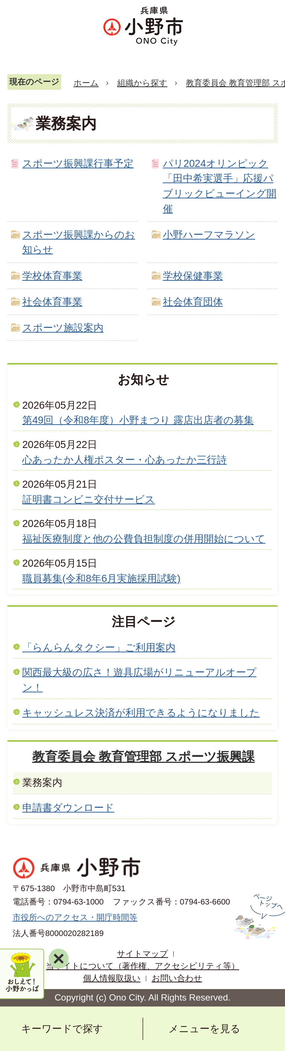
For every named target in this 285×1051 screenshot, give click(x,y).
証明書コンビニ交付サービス (88, 499)
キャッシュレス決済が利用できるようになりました (141, 712)
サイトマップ (142, 953)
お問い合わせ (177, 978)
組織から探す (142, 83)
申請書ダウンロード (68, 807)
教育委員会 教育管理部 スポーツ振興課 (143, 756)
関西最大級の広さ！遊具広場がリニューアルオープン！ (139, 679)
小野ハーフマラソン (209, 234)
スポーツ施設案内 (63, 327)
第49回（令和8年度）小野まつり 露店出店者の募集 (138, 420)
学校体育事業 (52, 275)
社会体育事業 (52, 301)
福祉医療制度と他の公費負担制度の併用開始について (143, 538)
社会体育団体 (193, 301)
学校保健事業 (193, 275)
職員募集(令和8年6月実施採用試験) (101, 578)
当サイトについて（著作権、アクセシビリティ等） (142, 966)
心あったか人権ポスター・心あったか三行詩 (124, 459)
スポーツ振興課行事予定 (78, 163)
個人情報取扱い (112, 978)
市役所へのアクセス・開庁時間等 (75, 917)
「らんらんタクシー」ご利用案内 (99, 647)
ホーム (86, 83)
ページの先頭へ (258, 917)
